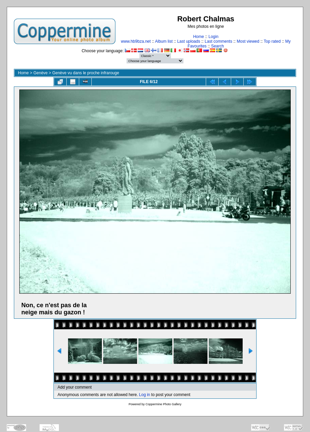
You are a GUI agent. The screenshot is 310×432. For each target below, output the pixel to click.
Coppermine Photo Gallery (163, 404)
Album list (164, 41)
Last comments (218, 41)
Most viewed (248, 41)
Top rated (272, 41)
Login (213, 36)
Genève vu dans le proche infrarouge (85, 73)
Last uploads (188, 41)
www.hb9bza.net (136, 41)
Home (198, 36)
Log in (144, 394)
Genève (41, 73)
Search (217, 46)
